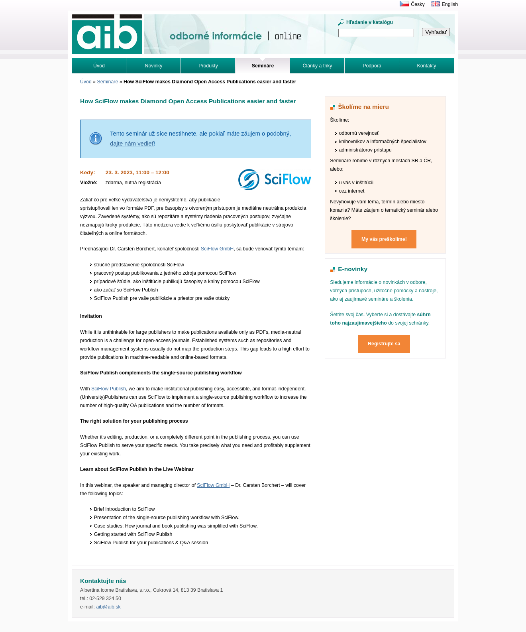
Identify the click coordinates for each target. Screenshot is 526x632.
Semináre (107, 82)
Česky (417, 4)
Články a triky (317, 66)
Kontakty (426, 66)
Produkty (208, 66)
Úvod (99, 66)
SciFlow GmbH (217, 249)
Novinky (154, 66)
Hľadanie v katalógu (369, 22)
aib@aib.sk (108, 607)
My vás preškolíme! (384, 239)
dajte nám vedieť (132, 143)
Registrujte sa (384, 344)
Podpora (372, 66)
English (450, 4)
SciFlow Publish (108, 389)
